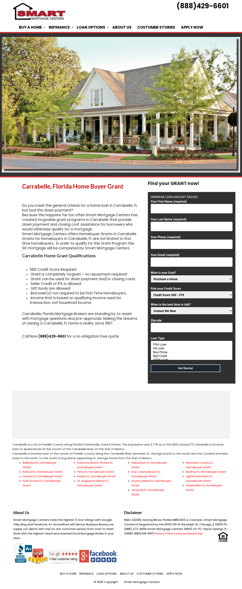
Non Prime (191, 352)
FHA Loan (191, 344)
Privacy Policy (164, 533)
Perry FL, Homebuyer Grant (95, 472)
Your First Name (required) (192, 205)
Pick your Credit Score (192, 292)
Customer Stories (156, 27)
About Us (122, 27)
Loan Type (192, 348)
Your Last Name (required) (192, 223)
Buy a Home (30, 27)
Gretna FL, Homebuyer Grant (43, 476)
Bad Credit (191, 356)
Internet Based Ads (189, 533)
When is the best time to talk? (192, 308)
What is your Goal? (192, 276)
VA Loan (191, 348)
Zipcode (192, 324)
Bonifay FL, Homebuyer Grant (206, 472)
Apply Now (192, 27)
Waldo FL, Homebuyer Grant (96, 476)
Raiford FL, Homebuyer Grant (43, 472)
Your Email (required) (192, 258)
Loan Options (91, 27)
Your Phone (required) (192, 240)
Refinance (59, 27)
